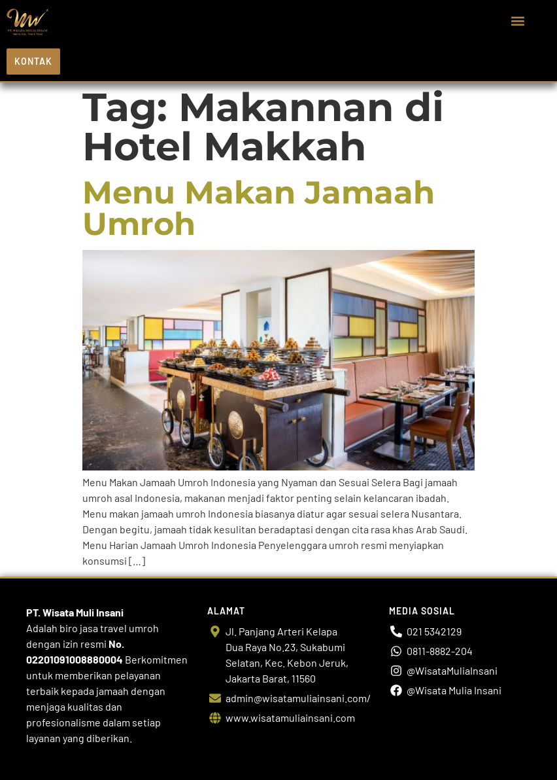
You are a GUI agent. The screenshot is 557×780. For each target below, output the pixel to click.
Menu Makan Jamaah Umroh (258, 208)
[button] (518, 21)
